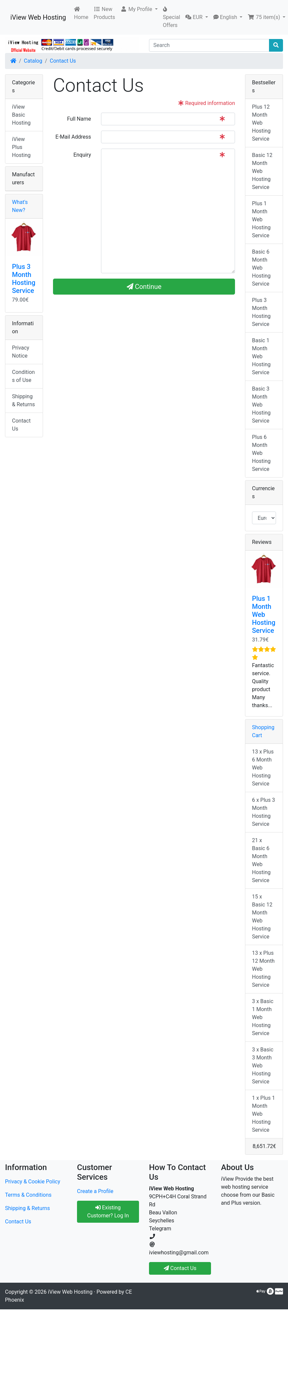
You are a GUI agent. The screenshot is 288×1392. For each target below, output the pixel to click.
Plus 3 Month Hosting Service (23, 279)
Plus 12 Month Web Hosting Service (261, 123)
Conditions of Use (23, 376)
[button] (139, 9)
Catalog (33, 61)
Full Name (79, 119)
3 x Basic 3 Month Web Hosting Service (262, 1065)
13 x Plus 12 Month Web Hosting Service (263, 969)
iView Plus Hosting (21, 147)
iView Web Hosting (38, 17)
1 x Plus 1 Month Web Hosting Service (263, 1114)
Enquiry (82, 155)
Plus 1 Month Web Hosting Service (261, 219)
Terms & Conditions (28, 1195)
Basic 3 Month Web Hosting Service (261, 405)
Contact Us (63, 61)
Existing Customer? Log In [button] (108, 1211)
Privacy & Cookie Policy (32, 1181)
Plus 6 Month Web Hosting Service (261, 453)
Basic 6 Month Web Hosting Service (261, 268)
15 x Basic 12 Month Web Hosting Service (262, 916)
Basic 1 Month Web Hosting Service (261, 356)
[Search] (209, 45)
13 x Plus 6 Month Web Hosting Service (263, 767)
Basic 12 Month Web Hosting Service (262, 171)
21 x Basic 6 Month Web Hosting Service (261, 860)
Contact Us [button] (180, 1268)
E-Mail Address (73, 137)
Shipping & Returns (23, 400)
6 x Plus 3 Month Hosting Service (263, 812)
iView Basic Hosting (21, 115)
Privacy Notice (20, 352)
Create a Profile (95, 1191)
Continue (144, 287)
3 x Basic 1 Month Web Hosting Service (262, 1017)
